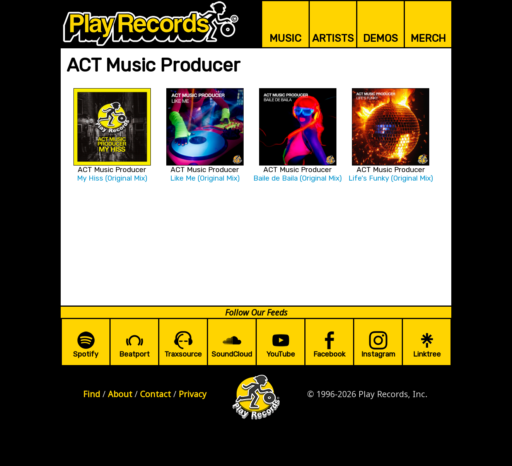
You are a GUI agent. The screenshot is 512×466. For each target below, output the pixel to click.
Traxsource (183, 354)
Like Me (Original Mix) (205, 178)
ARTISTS (333, 38)
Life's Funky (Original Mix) (390, 178)
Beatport (134, 354)
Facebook (329, 354)
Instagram (378, 354)
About (120, 393)
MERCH (428, 38)
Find (91, 393)
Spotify (85, 354)
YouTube (280, 354)
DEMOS (380, 38)
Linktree (427, 354)
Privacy (193, 393)
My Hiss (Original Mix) (112, 178)
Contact (155, 393)
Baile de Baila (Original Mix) (297, 178)
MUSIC (285, 38)
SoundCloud (232, 354)
